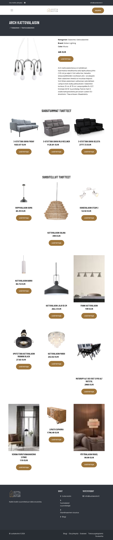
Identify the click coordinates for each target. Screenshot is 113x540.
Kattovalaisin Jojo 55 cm (56, 305)
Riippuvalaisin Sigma (23, 207)
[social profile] (24, 3)
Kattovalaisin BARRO (23, 280)
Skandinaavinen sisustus (69, 512)
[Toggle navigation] (12, 10)
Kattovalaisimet (28, 28)
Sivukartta (99, 536)
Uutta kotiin (66, 496)
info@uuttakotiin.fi (96, 3)
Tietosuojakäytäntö (95, 533)
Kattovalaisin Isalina (56, 232)
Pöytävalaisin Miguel (89, 454)
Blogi (64, 517)
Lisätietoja (66, 59)
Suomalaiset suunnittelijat (65, 504)
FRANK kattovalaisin (89, 305)
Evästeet (83, 533)
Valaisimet (15, 28)
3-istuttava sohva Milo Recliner (56, 141)
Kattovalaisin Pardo (56, 353)
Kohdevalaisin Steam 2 (89, 207)
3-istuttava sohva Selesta (89, 141)
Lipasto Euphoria (56, 429)
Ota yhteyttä (73, 533)
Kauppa (98, 10)
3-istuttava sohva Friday (23, 141)
